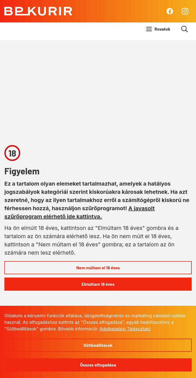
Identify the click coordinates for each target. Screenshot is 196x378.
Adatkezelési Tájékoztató (125, 328)
